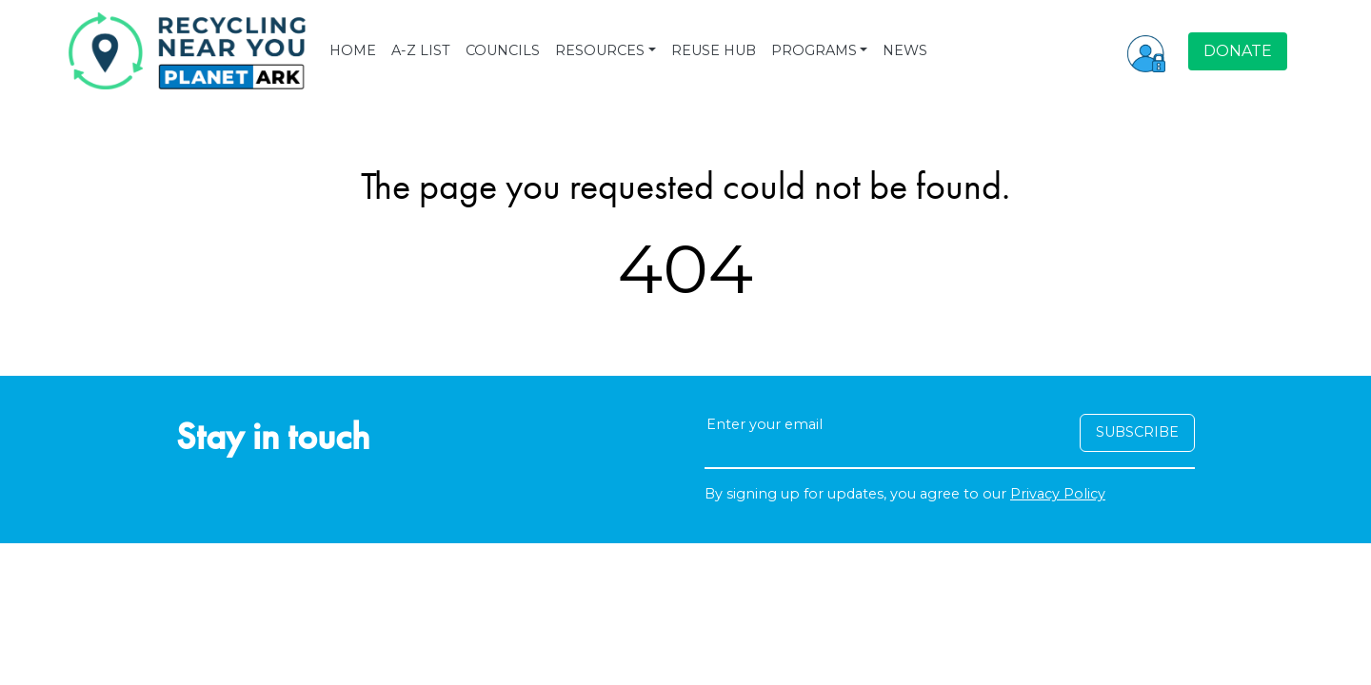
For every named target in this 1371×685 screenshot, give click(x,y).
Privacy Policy (1057, 493)
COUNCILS (503, 50)
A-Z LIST (420, 50)
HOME (352, 50)
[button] (1146, 51)
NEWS (905, 50)
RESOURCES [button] (600, 50)
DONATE (1237, 51)
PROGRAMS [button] (814, 50)
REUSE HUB (713, 50)
